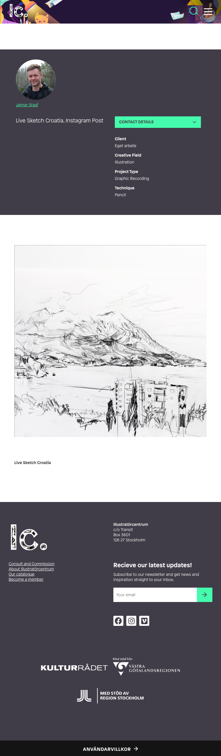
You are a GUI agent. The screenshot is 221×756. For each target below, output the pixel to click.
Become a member (26, 579)
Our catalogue (21, 574)
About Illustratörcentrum (31, 569)
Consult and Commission (32, 564)
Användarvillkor (107, 749)
